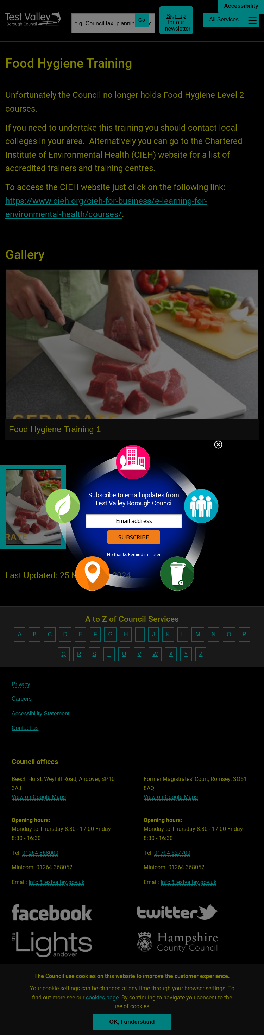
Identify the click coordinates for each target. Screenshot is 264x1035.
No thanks (117, 554)
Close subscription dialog (218, 445)
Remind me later (144, 554)
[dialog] (132, 517)
